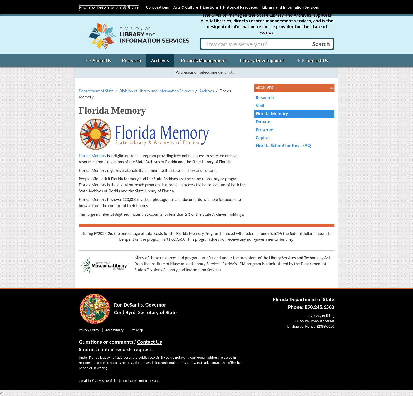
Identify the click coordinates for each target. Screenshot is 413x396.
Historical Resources (240, 7)
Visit (260, 106)
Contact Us (149, 341)
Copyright (85, 381)
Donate (263, 121)
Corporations (157, 7)
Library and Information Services (290, 7)
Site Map (136, 330)
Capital (263, 137)
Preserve (264, 130)
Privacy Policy (89, 330)
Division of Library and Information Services (157, 90)
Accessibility (114, 330)
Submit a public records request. (116, 349)
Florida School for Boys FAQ (283, 145)
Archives (206, 90)
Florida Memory (93, 155)
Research (265, 97)
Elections (210, 7)
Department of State (96, 90)
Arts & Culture (185, 7)
